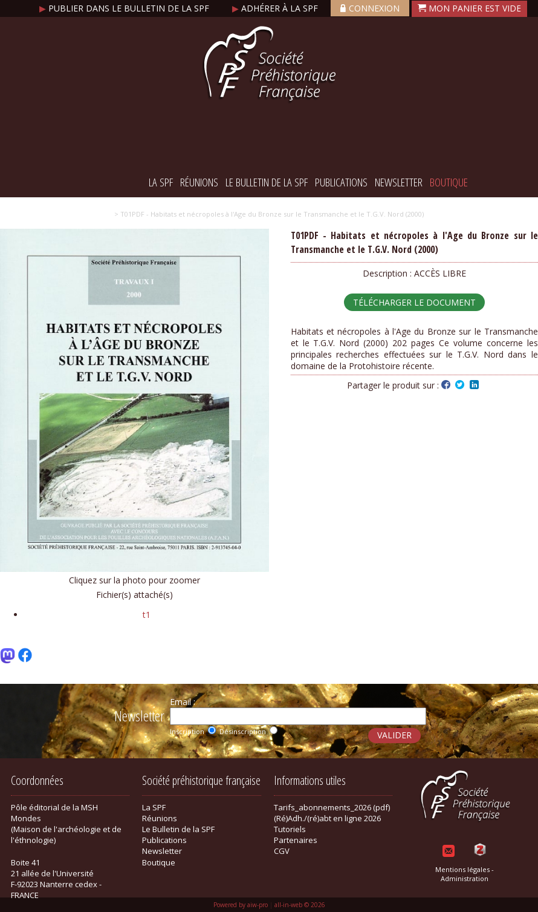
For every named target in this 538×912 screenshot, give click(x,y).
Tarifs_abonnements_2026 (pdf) (332, 807)
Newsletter (399, 182)
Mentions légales (462, 869)
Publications (341, 182)
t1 (147, 614)
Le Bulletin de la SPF (266, 182)
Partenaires (295, 840)
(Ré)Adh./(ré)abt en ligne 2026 (327, 818)
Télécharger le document (414, 302)
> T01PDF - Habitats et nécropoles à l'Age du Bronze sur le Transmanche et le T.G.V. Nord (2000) (269, 213)
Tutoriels (290, 829)
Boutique (449, 182)
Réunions (199, 182)
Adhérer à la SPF (276, 8)
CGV (282, 850)
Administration (464, 878)
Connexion (370, 8)
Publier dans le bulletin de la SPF (125, 8)
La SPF (161, 182)
